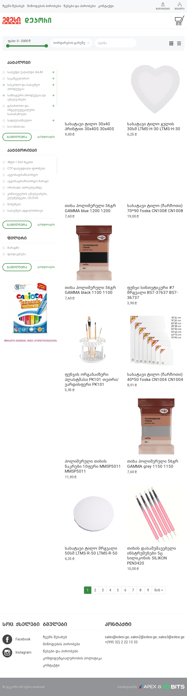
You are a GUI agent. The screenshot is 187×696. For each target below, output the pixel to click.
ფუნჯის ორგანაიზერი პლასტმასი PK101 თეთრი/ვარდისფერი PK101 (92, 379)
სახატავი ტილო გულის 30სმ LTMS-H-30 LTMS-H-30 (153, 126)
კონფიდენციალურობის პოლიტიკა (72, 658)
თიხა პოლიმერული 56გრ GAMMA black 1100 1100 (90, 290)
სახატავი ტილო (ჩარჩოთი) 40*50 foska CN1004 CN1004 (155, 377)
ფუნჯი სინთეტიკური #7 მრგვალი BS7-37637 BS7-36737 (152, 292)
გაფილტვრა (17, 137)
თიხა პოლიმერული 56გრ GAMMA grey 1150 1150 (152, 464)
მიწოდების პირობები (44, 6)
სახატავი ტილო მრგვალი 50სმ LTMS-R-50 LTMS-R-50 (91, 551)
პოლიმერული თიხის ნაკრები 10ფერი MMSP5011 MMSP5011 (93, 466)
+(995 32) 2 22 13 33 (121, 642)
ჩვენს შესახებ (13, 6)
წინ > (158, 590)
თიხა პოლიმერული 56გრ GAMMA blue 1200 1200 (90, 208)
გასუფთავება (46, 136)
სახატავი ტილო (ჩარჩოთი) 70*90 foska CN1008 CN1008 (155, 208)
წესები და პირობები (80, 6)
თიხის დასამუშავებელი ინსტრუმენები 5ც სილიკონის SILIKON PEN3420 (151, 556)
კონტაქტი (106, 6)
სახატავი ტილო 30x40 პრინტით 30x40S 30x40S (89, 126)
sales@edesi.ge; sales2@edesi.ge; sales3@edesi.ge (145, 637)
